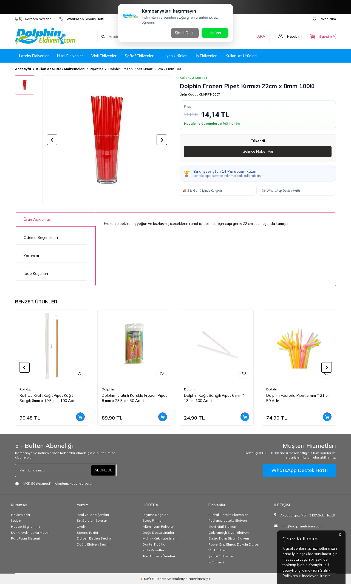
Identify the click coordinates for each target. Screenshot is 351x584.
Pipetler (96, 69)
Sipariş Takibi (87, 532)
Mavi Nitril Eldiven (222, 526)
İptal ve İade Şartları (93, 515)
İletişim (16, 520)
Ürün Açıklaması (38, 219)
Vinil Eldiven (217, 550)
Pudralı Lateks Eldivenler (228, 515)
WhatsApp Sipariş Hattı (81, 19)
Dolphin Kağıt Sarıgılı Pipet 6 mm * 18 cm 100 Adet (214, 398)
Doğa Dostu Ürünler (158, 532)
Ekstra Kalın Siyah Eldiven (228, 538)
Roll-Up (25, 389)
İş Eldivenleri (206, 55)
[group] (107, 140)
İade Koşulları (36, 273)
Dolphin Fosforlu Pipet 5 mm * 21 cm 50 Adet (298, 398)
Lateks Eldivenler (34, 55)
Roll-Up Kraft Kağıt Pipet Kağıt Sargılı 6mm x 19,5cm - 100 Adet (48, 398)
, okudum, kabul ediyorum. (55, 483)
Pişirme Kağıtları (155, 515)
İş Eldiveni (216, 562)
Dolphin (108, 389)
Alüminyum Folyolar (158, 526)
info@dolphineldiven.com (302, 526)
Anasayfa (23, 69)
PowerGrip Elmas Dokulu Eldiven (234, 544)
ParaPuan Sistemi (25, 538)
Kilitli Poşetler (153, 550)
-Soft (146, 579)
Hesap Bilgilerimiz (25, 526)
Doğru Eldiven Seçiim (94, 544)
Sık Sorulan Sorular (92, 520)
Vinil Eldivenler (104, 55)
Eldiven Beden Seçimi (94, 538)
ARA (250, 36)
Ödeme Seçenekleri (41, 237)
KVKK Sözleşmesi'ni (37, 483)
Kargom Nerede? (33, 19)
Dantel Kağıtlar (154, 544)
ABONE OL (102, 470)
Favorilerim (324, 19)
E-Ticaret (159, 579)
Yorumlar (31, 255)
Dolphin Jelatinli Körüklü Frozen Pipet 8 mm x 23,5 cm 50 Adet (134, 398)
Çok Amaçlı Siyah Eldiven (228, 532)
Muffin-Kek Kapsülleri (160, 538)
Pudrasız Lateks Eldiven (227, 520)
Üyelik (81, 526)
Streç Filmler (153, 520)
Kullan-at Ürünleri (241, 55)
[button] (52, 140)
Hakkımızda (20, 515)
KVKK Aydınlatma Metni (30, 532)
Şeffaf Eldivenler (139, 55)
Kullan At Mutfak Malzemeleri (60, 69)
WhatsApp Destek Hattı (299, 470)
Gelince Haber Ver (258, 151)
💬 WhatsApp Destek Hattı (281, 191)
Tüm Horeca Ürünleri (159, 556)
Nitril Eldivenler (70, 55)
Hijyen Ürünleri (175, 55)
